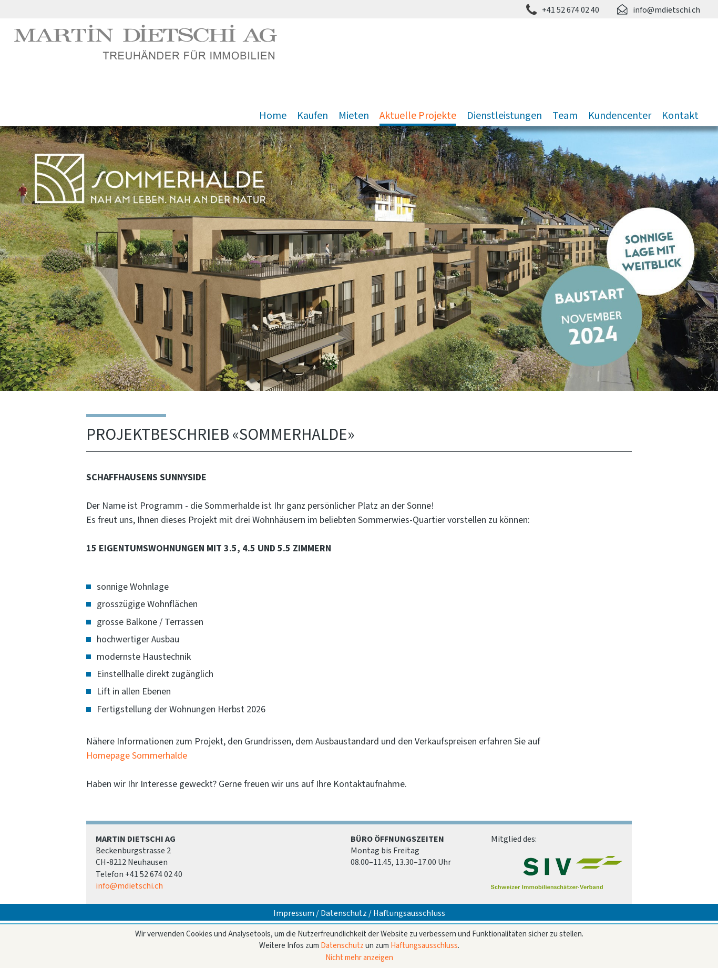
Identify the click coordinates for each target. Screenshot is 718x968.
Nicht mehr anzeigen (359, 958)
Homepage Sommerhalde (136, 756)
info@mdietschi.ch (666, 10)
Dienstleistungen (504, 116)
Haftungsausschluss (409, 913)
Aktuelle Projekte (417, 116)
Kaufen (312, 116)
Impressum (293, 913)
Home (272, 116)
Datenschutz (344, 913)
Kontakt (680, 116)
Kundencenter (619, 116)
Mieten (354, 116)
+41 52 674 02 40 (570, 10)
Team (565, 116)
